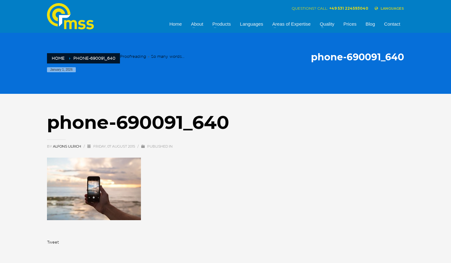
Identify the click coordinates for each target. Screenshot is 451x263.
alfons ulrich (67, 146)
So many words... (167, 56)
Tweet (53, 242)
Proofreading (133, 56)
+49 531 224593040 (348, 8)
